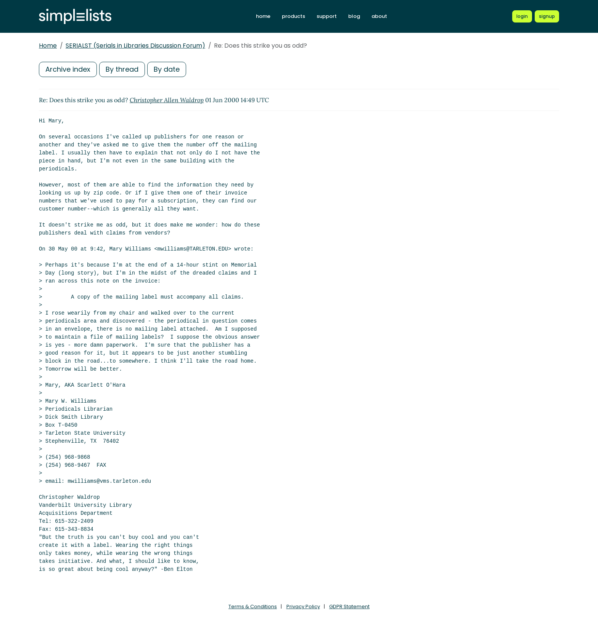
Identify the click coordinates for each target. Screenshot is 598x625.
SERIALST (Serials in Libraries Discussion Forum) (135, 45)
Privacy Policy (303, 606)
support (327, 16)
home (263, 16)
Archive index (67, 69)
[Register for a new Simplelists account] (547, 16)
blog (354, 16)
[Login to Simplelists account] (522, 16)
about (379, 16)
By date (167, 69)
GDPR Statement (349, 606)
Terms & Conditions (252, 606)
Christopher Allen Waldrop (167, 100)
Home (48, 45)
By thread (122, 69)
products (293, 16)
